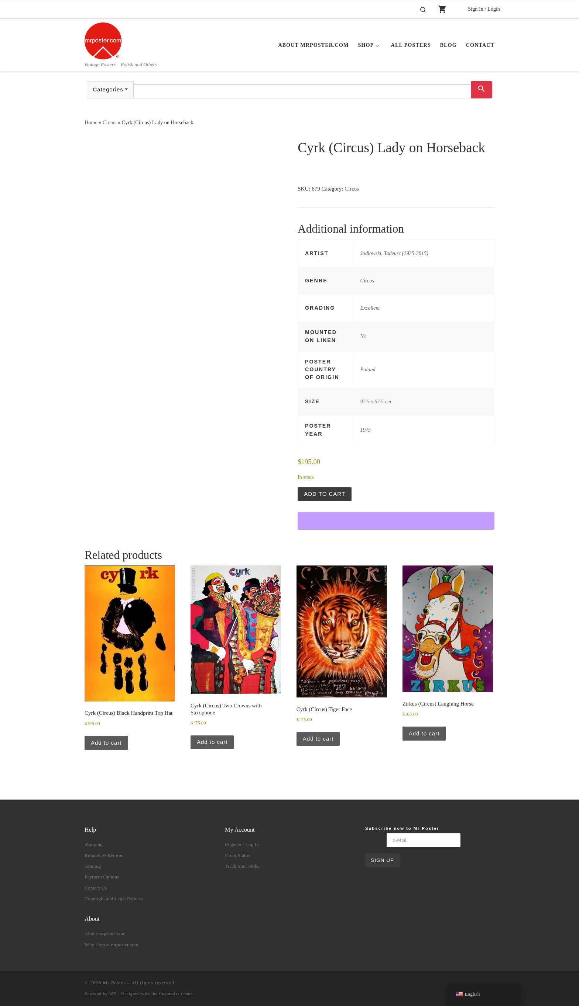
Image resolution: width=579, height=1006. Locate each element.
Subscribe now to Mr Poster (402, 828)
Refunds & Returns (104, 855)
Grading (93, 866)
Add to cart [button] (106, 742)
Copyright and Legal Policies (114, 898)
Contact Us (96, 888)
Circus (109, 122)
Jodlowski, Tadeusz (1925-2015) (394, 253)
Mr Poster (114, 982)
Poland (368, 369)
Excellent (370, 308)
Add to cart (324, 494)
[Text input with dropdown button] (302, 91)
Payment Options (102, 877)
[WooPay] (396, 521)
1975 (365, 430)
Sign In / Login (484, 9)
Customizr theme (176, 993)
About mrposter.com (105, 933)
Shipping (94, 844)
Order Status (237, 855)
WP (112, 993)
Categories (108, 89)
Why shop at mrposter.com (111, 944)
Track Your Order (242, 866)
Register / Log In (242, 844)
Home (91, 122)
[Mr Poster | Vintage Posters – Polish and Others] (103, 39)
